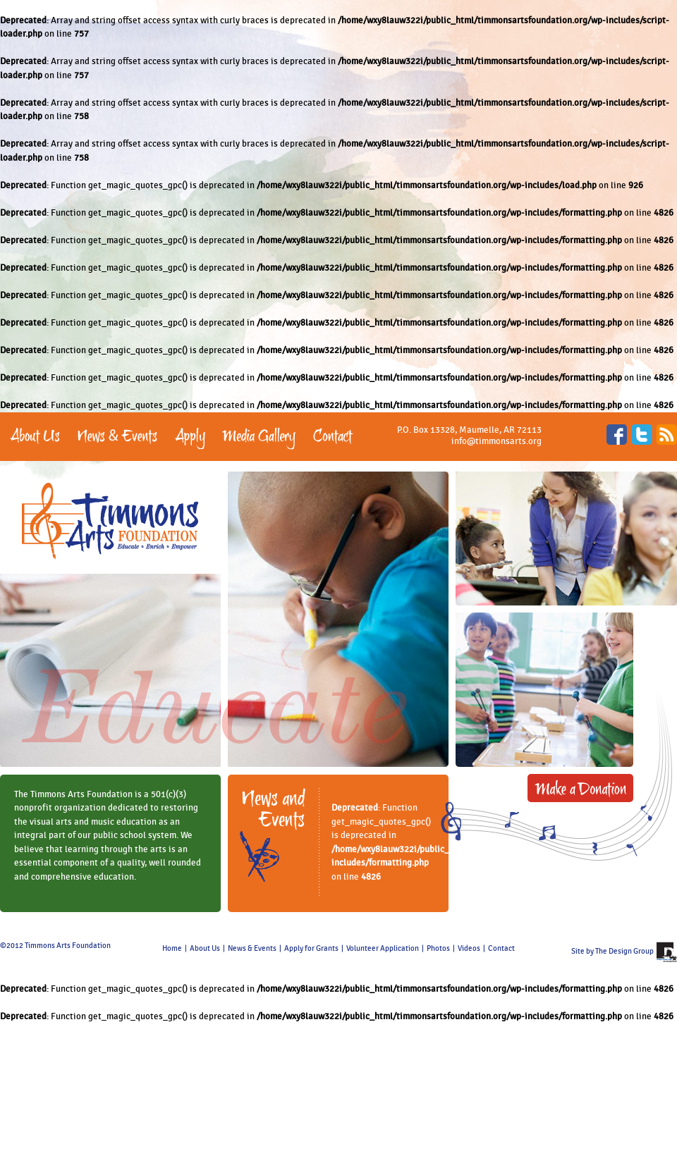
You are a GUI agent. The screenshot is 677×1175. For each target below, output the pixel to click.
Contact (501, 949)
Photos (438, 949)
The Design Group (624, 951)
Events (265, 949)
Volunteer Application (382, 949)
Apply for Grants (311, 949)
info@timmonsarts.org (496, 441)
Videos (469, 949)
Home (172, 949)
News (237, 949)
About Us (205, 949)
